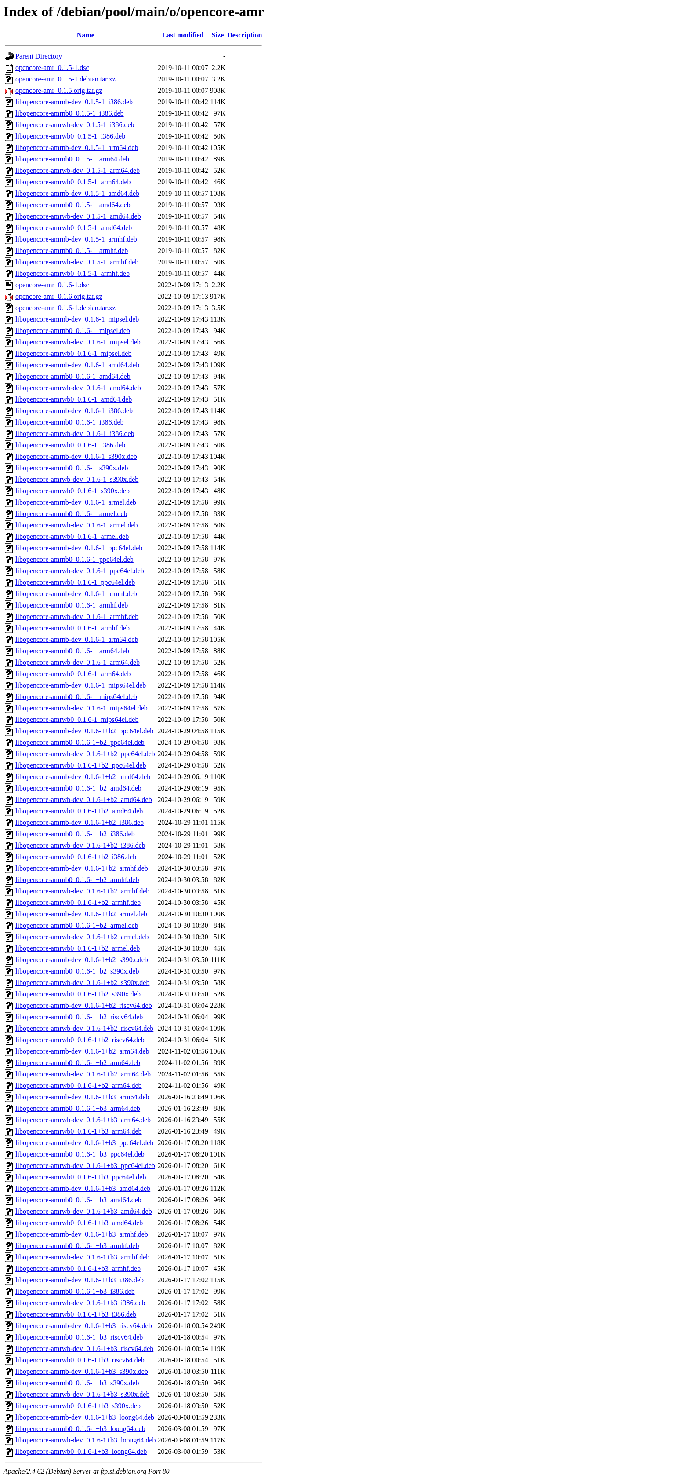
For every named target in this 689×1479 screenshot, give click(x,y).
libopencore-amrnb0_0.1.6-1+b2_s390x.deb (77, 971)
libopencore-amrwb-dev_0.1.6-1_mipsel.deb (78, 342)
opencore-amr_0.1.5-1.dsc (52, 67)
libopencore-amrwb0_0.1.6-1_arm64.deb (73, 673)
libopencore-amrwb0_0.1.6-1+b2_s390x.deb (78, 994)
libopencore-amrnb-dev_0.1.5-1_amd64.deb (77, 193)
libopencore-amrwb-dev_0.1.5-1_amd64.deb (78, 216)
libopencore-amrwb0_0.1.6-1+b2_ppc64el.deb (80, 765)
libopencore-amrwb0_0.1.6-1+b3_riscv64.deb (80, 1360)
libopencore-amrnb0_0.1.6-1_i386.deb (69, 422)
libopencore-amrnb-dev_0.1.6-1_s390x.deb (76, 456)
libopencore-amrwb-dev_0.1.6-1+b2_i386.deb (80, 845)
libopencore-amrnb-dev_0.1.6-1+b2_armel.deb (81, 914)
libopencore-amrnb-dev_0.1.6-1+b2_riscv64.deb (83, 1005)
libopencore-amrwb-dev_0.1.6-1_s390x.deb (76, 479)
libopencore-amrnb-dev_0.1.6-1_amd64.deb (77, 365)
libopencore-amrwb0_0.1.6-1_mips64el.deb (76, 719)
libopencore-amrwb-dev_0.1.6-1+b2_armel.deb (82, 937)
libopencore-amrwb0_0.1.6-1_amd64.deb (73, 399)
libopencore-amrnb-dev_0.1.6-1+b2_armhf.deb (81, 868)
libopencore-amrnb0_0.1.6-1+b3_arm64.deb (77, 1108)
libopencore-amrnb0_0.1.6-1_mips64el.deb (76, 696)
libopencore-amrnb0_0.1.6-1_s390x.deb (71, 468)
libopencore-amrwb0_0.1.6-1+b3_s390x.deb (78, 1405)
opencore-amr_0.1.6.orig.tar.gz (58, 296)
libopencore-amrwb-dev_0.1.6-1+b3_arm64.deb (83, 1120)
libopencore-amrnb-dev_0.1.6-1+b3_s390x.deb (81, 1371)
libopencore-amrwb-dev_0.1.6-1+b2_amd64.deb (83, 799)
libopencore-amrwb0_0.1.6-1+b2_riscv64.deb (80, 1039)
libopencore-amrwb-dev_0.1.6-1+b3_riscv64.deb (84, 1348)
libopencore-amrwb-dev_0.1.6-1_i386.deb (74, 433)
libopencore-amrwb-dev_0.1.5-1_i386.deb (74, 124)
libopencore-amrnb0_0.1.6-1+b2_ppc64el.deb (80, 742)
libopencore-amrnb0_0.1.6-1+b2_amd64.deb (78, 788)
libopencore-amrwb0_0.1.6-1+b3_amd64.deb (79, 1222)
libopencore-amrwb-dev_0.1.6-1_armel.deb (76, 525)
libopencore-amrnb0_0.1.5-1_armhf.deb (71, 250)
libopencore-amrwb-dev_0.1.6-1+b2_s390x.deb (82, 982)
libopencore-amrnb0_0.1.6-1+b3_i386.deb (75, 1291)
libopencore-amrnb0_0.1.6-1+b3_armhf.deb (77, 1245)
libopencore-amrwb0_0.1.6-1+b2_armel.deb (77, 948)
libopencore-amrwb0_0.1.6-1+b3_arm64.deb (78, 1131)
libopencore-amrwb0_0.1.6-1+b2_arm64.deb (78, 1085)
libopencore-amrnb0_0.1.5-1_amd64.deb (73, 205)
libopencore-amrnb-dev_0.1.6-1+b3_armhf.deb (81, 1234)
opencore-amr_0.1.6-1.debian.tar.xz (65, 307)
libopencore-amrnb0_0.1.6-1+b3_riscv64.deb (79, 1337)
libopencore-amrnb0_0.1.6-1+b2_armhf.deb (77, 879)
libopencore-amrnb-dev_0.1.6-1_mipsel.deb (77, 319)
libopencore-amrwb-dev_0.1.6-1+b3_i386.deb (80, 1303)
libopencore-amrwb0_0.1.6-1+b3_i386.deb (75, 1314)
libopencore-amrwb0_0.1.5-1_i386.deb (70, 136)
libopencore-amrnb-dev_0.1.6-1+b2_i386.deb (79, 822)
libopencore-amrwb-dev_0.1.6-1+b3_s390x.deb (82, 1394)
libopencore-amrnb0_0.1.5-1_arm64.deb (72, 159)
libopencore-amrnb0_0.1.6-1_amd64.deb (73, 376)
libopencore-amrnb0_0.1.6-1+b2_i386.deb (75, 834)
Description (244, 35)
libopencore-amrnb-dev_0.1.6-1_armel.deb (75, 502)
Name (85, 35)
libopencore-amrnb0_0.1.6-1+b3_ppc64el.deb (80, 1154)
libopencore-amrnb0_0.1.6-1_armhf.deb (71, 605)
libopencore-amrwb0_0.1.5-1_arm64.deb (73, 182)
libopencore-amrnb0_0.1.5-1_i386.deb (69, 113)
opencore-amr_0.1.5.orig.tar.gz (58, 90)
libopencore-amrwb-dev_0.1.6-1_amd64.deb (78, 388)
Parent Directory (38, 56)
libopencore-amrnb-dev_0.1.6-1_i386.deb (74, 410)
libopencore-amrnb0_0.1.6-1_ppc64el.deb (74, 559)
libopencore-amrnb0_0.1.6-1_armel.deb (71, 513)
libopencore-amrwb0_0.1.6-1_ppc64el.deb (75, 582)
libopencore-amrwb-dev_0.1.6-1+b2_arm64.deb (83, 1074)
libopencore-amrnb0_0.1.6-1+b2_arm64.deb (77, 1062)
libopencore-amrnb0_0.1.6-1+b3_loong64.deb (80, 1428)
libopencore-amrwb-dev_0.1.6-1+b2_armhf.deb (82, 891)
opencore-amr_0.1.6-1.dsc (52, 285)
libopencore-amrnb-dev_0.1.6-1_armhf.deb (76, 593)
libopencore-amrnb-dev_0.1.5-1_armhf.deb (76, 239)
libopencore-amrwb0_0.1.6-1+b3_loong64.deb (81, 1451)
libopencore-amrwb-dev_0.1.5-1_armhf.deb (76, 262)
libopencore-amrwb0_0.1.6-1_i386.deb (70, 445)
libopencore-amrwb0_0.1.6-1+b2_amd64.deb (79, 811)
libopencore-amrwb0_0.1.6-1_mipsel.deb (73, 353)
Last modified (183, 35)
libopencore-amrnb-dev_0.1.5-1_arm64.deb (76, 147)
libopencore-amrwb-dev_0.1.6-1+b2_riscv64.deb (84, 1028)
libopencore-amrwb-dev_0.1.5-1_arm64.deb (77, 170)
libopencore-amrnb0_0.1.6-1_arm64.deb (72, 651)
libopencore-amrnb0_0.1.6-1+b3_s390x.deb (77, 1383)
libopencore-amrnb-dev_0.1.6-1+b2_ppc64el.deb (84, 731)
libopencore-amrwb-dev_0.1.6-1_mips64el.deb (81, 708)
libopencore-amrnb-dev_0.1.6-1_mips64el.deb (80, 685)
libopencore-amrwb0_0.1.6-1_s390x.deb (72, 490)
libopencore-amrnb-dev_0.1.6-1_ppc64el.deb (78, 548)
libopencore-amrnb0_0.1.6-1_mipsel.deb (72, 330)
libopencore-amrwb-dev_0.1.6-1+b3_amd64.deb (83, 1211)
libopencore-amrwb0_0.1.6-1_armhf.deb (72, 628)
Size (218, 35)
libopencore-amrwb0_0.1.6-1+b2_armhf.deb (78, 902)
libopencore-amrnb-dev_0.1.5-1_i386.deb (74, 102)
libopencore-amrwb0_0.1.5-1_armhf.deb (72, 273)
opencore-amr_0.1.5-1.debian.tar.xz (65, 79)
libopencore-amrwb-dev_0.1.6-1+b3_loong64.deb (85, 1440)
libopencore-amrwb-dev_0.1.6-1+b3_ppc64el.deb (85, 1165)
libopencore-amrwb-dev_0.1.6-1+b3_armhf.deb (82, 1257)
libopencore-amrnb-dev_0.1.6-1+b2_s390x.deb (81, 959)
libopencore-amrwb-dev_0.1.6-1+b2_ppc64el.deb (85, 754)
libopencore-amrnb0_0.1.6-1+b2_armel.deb (76, 925)
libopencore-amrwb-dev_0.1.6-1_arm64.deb (77, 662)
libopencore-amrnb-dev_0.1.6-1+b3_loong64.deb (84, 1417)
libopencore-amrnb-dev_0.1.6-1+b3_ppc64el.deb (84, 1142)
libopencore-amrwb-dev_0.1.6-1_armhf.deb (76, 616)
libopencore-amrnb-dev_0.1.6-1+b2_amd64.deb (82, 776)
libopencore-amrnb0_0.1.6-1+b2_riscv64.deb (79, 1017)
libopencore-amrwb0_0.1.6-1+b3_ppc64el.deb (80, 1177)
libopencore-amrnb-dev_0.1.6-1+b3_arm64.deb (82, 1097)
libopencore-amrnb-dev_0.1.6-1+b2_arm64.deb (82, 1051)
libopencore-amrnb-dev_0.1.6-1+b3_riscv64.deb (83, 1325)
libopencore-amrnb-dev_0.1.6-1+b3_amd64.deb (82, 1188)
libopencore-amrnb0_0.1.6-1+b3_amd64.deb (78, 1200)
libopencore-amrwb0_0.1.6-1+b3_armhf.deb (78, 1268)
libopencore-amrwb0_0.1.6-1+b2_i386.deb (75, 856)
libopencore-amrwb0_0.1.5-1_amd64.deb (73, 227)
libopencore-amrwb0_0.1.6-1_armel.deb (72, 536)
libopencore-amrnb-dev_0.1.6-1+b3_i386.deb (79, 1280)
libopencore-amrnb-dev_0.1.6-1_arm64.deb (76, 639)
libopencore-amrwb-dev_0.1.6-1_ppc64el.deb (79, 571)
